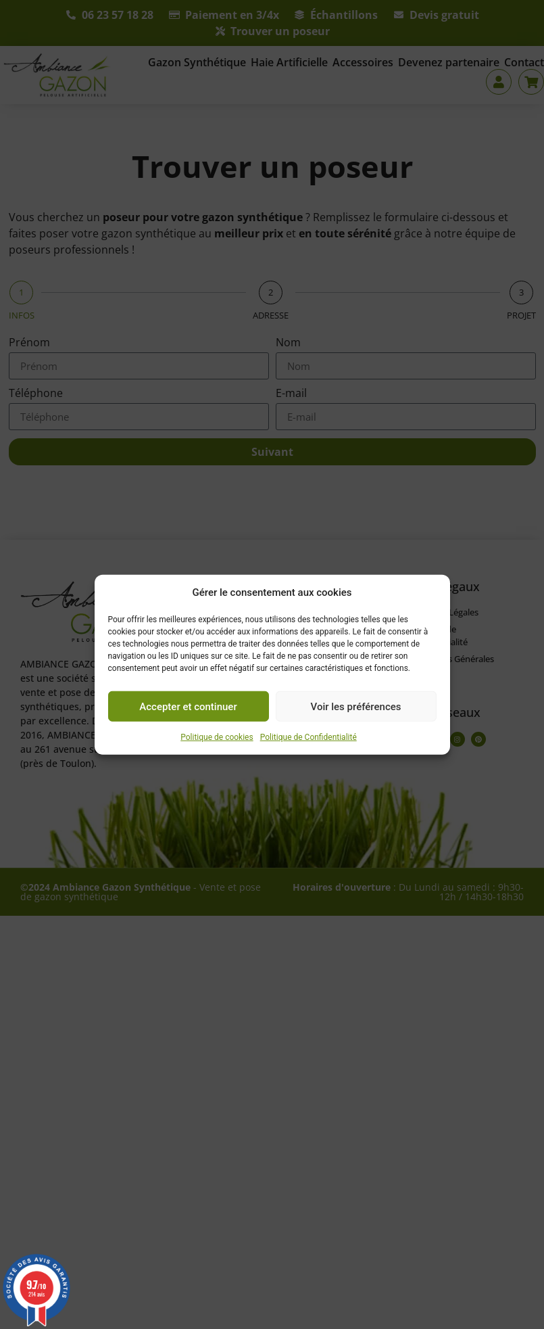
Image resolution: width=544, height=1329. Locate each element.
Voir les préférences (356, 706)
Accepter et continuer (188, 706)
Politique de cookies (216, 737)
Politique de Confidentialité (308, 737)
